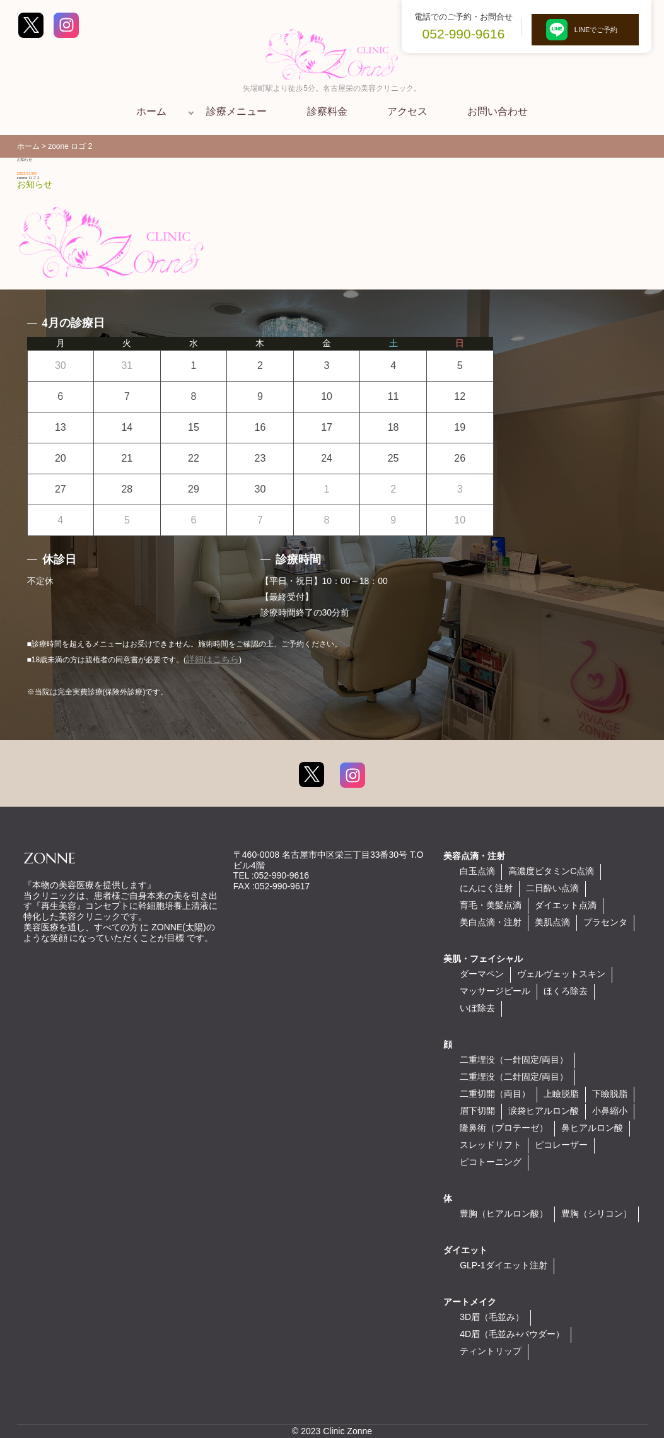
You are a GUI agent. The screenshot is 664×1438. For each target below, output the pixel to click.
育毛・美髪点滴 (490, 905)
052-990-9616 (463, 33)
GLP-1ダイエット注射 (503, 1265)
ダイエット (465, 1250)
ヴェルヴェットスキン (561, 974)
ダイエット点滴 (566, 905)
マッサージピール (495, 991)
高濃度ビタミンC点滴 (551, 871)
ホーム (151, 111)
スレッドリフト (490, 1145)
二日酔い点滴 (552, 888)
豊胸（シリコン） (596, 1213)
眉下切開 (477, 1111)
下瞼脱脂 (609, 1094)
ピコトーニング (490, 1162)
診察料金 (327, 111)
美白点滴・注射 (490, 922)
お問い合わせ (497, 111)
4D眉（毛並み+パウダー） (512, 1334)
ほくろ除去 (566, 991)
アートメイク (469, 1302)
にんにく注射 (486, 888)
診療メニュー (236, 111)
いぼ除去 (477, 1008)
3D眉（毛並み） (492, 1317)
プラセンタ (605, 922)
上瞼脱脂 (561, 1094)
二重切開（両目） (495, 1094)
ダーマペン (482, 974)
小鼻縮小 (609, 1111)
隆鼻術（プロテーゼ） (504, 1128)
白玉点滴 (477, 871)
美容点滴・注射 (474, 856)
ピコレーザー (561, 1145)
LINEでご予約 (585, 29)
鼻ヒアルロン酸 (592, 1128)
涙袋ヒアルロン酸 (543, 1111)
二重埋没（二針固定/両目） (514, 1077)
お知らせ (34, 184)
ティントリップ (490, 1351)
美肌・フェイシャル (483, 959)
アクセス (407, 111)
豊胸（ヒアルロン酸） (504, 1213)
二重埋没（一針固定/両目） (514, 1060)
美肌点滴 (552, 922)
